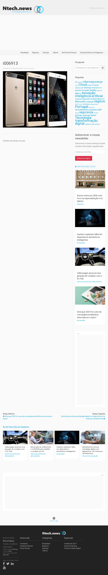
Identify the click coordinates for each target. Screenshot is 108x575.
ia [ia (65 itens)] (101, 90)
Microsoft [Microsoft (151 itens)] (80, 101)
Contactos (24, 544)
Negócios (35, 53)
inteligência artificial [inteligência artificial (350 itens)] (89, 96)
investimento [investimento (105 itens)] (96, 99)
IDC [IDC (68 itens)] (80, 94)
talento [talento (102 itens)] (93, 115)
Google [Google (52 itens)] (99, 90)
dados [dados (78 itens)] (96, 85)
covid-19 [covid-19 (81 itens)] (90, 85)
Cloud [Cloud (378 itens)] (83, 85)
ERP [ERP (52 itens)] (100, 88)
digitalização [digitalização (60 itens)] (79, 88)
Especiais (68, 538)
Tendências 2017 (70, 544)
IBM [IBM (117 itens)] (77, 93)
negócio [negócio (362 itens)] (99, 101)
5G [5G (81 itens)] (76, 82)
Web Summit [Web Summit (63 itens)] (95, 124)
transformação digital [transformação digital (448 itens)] (86, 122)
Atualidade (25, 53)
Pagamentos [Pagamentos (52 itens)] (94, 104)
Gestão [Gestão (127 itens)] (93, 90)
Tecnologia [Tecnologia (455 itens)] (83, 118)
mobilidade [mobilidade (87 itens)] (89, 102)
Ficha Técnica (25, 548)
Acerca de (24, 538)
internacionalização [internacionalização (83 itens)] (82, 99)
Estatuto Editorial (26, 546)
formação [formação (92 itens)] (85, 90)
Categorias (47, 538)
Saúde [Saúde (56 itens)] (77, 113)
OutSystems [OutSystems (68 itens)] (86, 104)
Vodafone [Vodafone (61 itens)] (88, 124)
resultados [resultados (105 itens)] (92, 110)
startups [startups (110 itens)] (86, 115)
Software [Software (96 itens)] (79, 115)
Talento (55, 53)
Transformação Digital (72, 548)
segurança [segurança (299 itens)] (86, 112)
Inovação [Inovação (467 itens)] (88, 93)
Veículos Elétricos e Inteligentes (91, 53)
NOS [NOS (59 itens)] (76, 104)
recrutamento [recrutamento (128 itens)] (81, 109)
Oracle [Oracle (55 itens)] (80, 104)
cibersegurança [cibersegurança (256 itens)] (93, 81)
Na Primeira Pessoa (69, 53)
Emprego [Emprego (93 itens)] (87, 88)
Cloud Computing (70, 546)
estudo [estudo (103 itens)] (78, 90)
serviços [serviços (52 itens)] (96, 113)
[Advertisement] (54, 32)
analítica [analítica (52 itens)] (80, 82)
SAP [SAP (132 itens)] (100, 109)
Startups (46, 53)
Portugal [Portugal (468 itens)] (81, 107)
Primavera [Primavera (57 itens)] (91, 107)
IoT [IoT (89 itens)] (103, 99)
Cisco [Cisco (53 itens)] (76, 85)
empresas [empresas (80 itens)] (95, 88)
